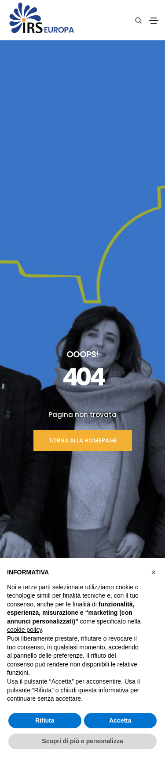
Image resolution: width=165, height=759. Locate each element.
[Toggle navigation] (153, 21)
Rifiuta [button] (45, 720)
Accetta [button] (120, 720)
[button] (154, 572)
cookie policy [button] (24, 629)
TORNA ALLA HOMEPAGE (82, 219)
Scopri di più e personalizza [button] (82, 741)
